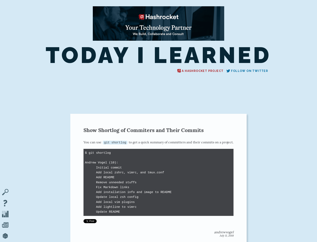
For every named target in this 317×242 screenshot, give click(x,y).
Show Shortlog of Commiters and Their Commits (143, 130)
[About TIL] (5, 203)
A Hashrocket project (200, 71)
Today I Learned (158, 55)
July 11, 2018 (227, 235)
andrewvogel (224, 232)
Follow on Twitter (247, 71)
